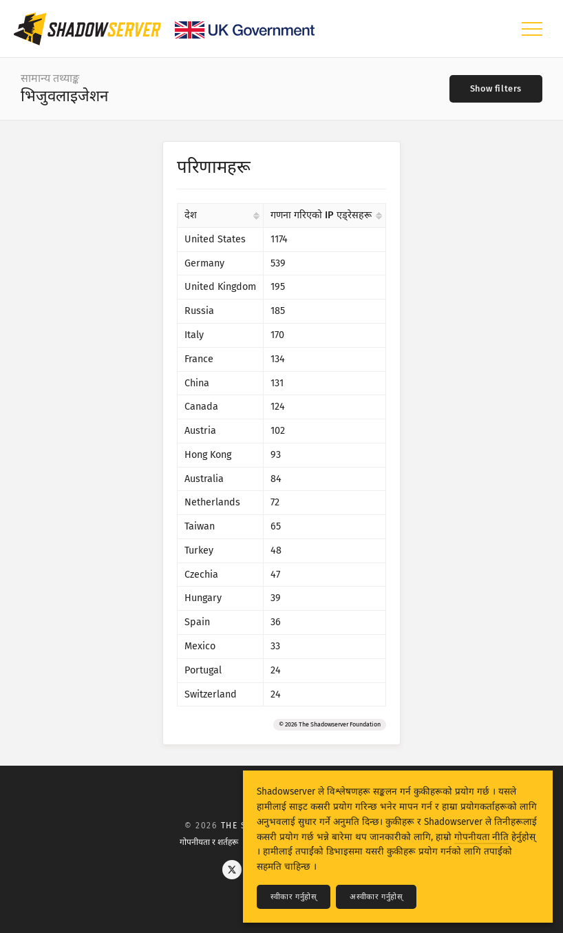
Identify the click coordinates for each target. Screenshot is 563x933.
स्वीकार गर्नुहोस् (293, 896)
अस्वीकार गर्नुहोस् (376, 896)
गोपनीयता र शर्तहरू (209, 842)
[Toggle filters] (495, 89)
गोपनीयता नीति (481, 837)
